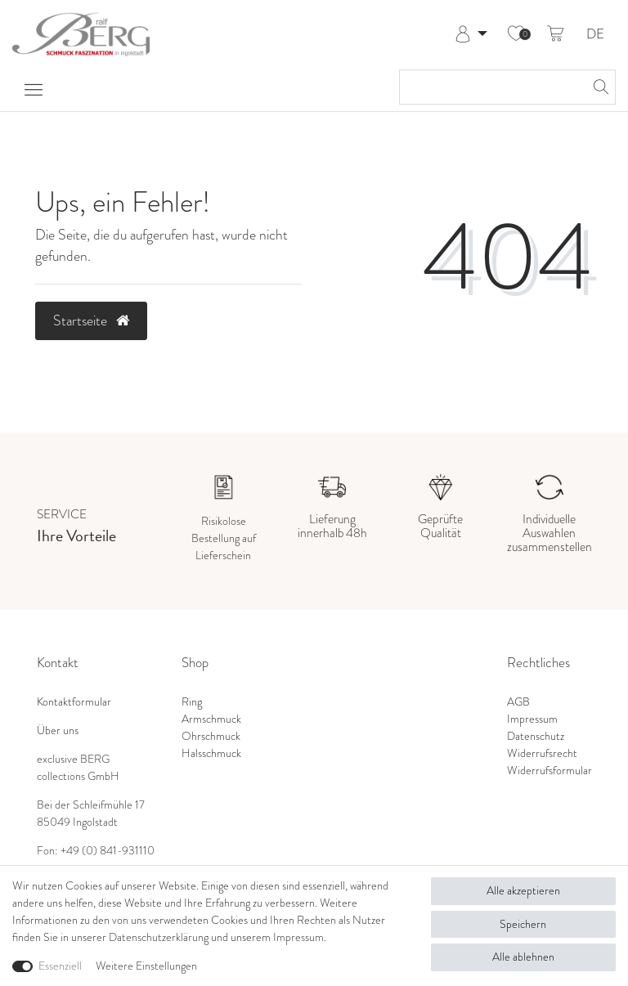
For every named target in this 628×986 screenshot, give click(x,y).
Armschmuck (211, 719)
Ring (192, 702)
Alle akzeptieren (523, 891)
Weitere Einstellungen (146, 966)
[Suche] (598, 87)
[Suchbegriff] (491, 87)
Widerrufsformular (549, 770)
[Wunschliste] (516, 34)
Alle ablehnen (523, 957)
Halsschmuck (211, 753)
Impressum (532, 719)
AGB (518, 702)
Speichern (523, 924)
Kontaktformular (74, 702)
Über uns (57, 730)
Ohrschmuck (211, 736)
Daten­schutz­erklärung (159, 937)
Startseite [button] (91, 320)
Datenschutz (535, 736)
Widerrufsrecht (542, 753)
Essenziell (60, 966)
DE (595, 35)
